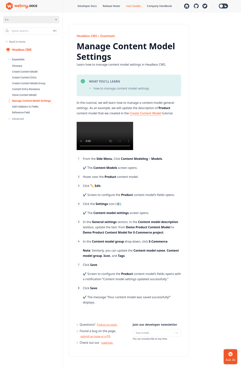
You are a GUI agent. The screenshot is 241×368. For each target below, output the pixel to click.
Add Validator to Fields (25, 106)
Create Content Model (24, 71)
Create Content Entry (24, 77)
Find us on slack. (107, 324)
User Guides (133, 6)
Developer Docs (87, 6)
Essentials (18, 59)
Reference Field (21, 112)
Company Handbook (159, 6)
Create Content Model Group (28, 83)
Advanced (18, 118)
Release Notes (111, 6)
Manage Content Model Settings (31, 100)
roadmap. (107, 342)
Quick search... (31, 31)
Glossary (17, 65)
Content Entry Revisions (26, 89)
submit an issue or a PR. (95, 336)
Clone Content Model (24, 94)
